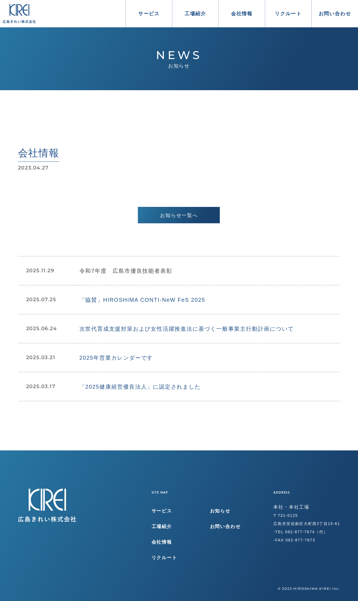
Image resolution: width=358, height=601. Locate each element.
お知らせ (220, 511)
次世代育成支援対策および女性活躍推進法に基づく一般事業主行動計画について (186, 329)
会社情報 (242, 13)
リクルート (288, 13)
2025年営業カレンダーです (116, 358)
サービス (149, 13)
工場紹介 (195, 13)
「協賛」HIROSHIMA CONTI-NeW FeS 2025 (142, 300)
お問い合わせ (335, 13)
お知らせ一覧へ (179, 215)
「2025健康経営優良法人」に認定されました (140, 387)
